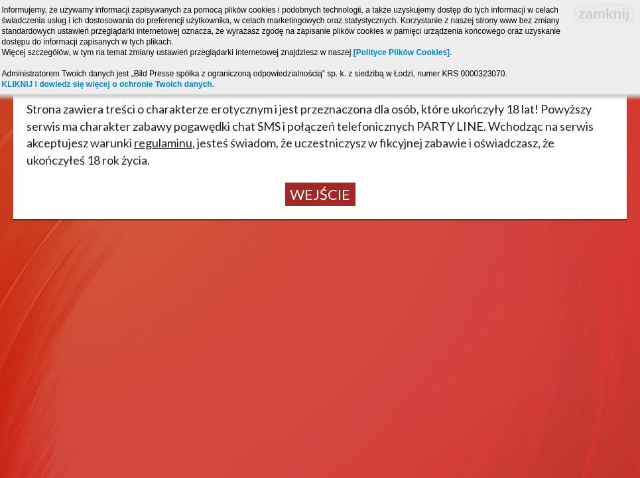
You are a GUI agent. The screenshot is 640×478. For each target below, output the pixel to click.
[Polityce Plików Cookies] (401, 52)
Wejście (320, 194)
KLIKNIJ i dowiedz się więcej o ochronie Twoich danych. (108, 84)
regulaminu (163, 142)
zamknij (603, 13)
